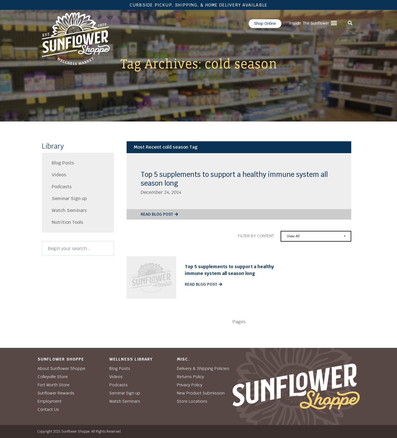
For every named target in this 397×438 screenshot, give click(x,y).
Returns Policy (190, 376)
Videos (59, 175)
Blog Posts (63, 163)
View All (293, 236)
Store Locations (192, 401)
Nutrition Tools (67, 222)
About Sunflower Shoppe (61, 368)
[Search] (78, 248)
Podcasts (61, 187)
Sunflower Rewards (56, 393)
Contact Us (48, 409)
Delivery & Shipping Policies (203, 368)
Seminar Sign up (69, 198)
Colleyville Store (53, 376)
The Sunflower (309, 23)
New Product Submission (201, 393)
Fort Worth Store (54, 384)
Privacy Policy (189, 384)
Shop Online (265, 23)
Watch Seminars (69, 210)
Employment (50, 401)
